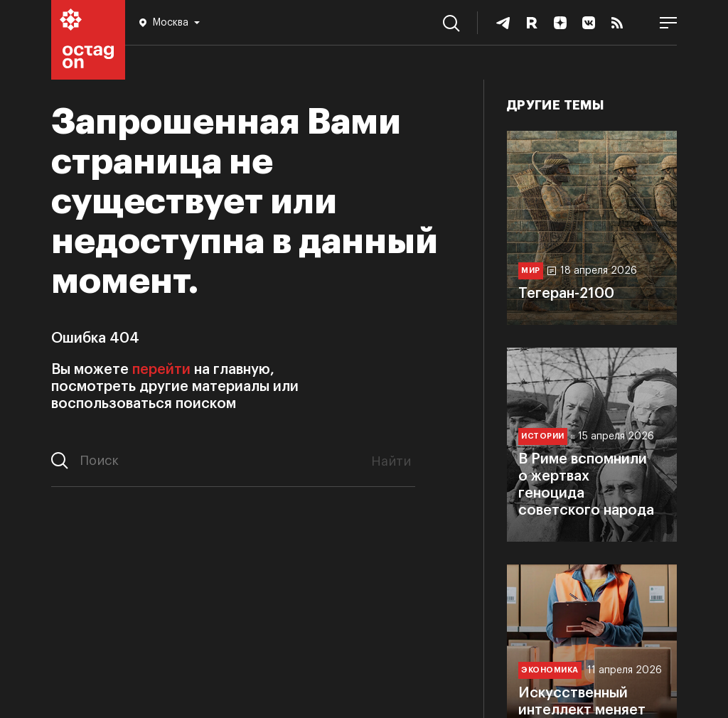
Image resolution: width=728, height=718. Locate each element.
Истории (542, 436)
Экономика (550, 670)
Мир (530, 270)
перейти (161, 370)
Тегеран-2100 (566, 293)
